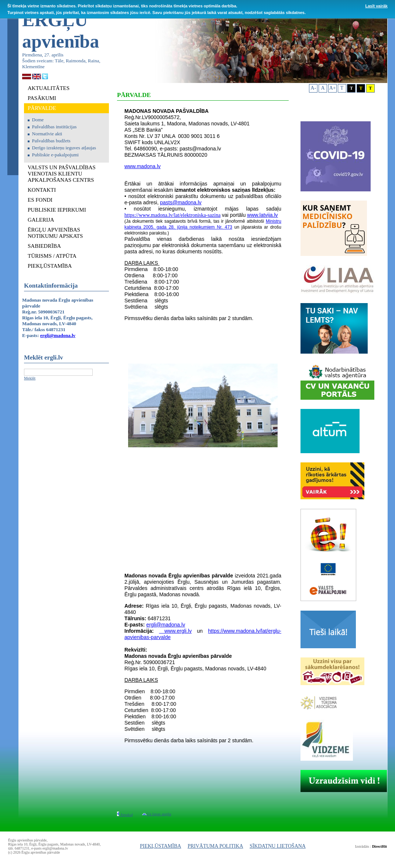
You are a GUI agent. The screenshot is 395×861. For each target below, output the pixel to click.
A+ (332, 88)
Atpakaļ (125, 814)
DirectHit (379, 846)
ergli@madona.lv (58, 335)
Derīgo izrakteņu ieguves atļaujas (64, 147)
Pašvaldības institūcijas (54, 126)
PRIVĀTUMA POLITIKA (215, 846)
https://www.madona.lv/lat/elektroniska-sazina (172, 215)
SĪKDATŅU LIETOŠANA (278, 846)
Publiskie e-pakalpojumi (55, 154)
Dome (38, 119)
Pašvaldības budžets (51, 140)
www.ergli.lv (175, 631)
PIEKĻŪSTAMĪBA (160, 846)
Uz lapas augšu (156, 814)
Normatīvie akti (47, 133)
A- (313, 88)
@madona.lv (187, 202)
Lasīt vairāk (376, 6)
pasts (166, 202)
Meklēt (29, 378)
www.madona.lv (142, 166)
